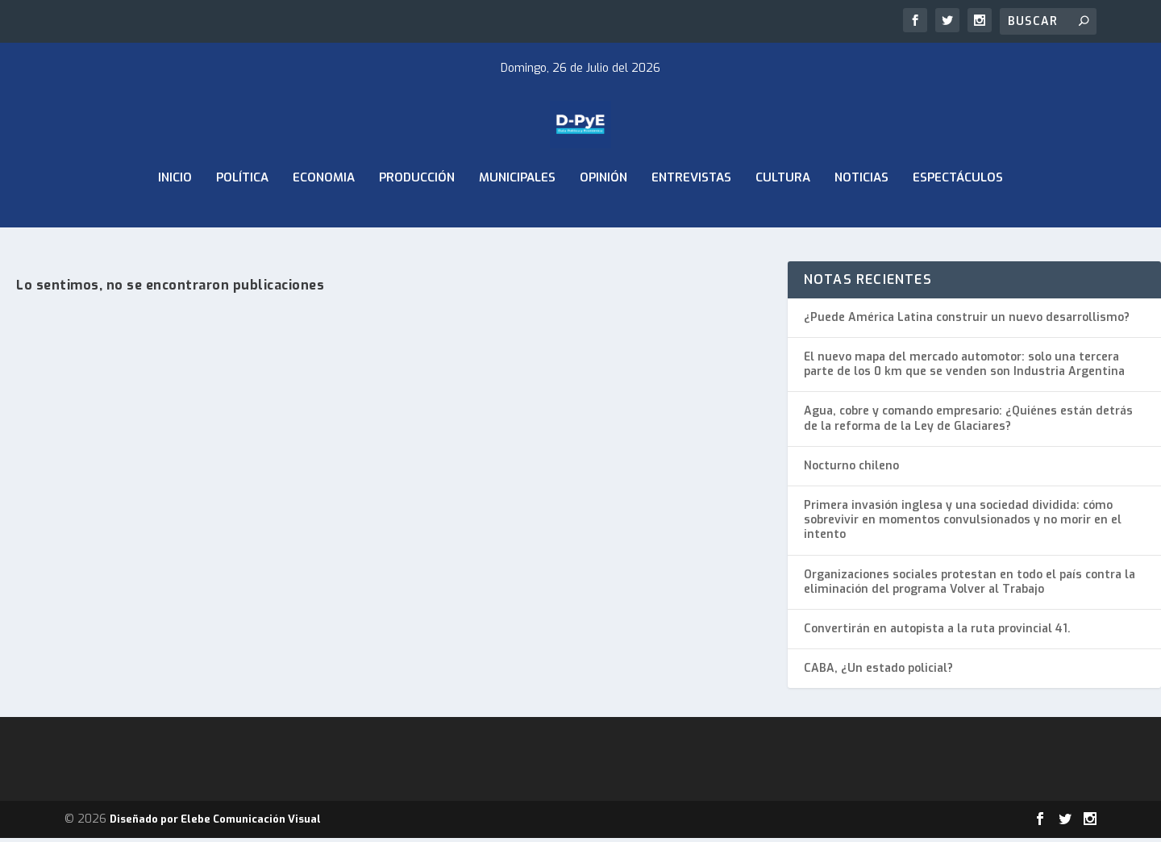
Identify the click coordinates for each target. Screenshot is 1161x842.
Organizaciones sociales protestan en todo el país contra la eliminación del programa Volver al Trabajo (969, 585)
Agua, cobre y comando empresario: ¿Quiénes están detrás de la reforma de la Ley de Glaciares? (968, 422)
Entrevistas (691, 216)
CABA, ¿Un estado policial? (878, 672)
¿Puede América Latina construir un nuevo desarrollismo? (967, 321)
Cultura (782, 216)
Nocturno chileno (851, 469)
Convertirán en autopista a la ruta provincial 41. (937, 632)
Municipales (517, 216)
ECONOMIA (324, 216)
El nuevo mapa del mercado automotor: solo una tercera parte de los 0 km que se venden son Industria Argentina (964, 368)
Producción (417, 216)
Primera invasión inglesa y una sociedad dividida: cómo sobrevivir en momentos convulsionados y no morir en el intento (962, 524)
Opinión (603, 216)
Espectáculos (958, 216)
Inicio (175, 216)
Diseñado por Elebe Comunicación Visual (215, 823)
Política (242, 216)
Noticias (861, 216)
